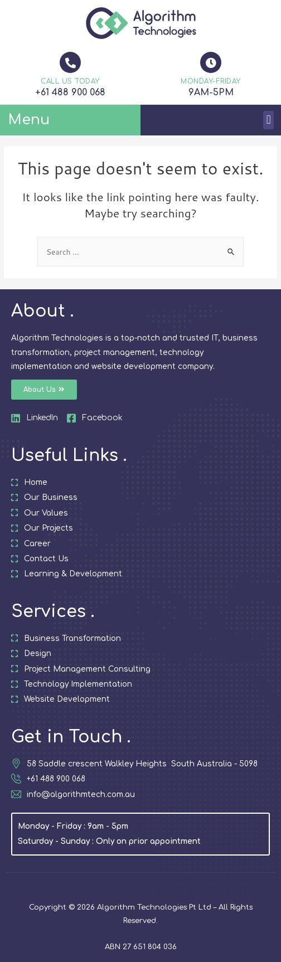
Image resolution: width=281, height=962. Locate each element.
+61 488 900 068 (70, 93)
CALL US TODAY (70, 81)
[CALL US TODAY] (70, 62)
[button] (268, 120)
